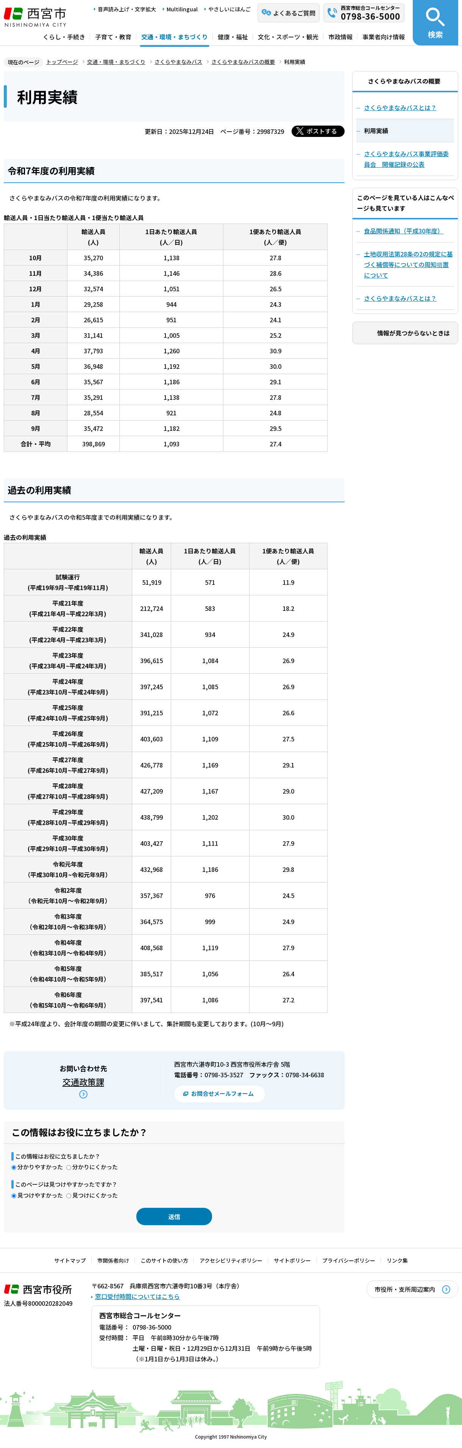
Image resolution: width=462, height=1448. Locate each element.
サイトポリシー (292, 1260)
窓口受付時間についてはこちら (137, 1296)
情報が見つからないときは (413, 332)
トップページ (62, 61)
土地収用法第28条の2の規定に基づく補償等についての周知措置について (408, 264)
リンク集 (397, 1260)
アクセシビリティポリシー (231, 1260)
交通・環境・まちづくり (174, 36)
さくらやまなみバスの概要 (243, 61)
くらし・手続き (64, 36)
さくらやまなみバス (178, 61)
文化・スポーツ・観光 (288, 36)
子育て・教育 (113, 36)
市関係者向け (113, 1260)
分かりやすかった (40, 1167)
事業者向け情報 (383, 36)
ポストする (322, 130)
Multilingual (182, 9)
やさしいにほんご (229, 9)
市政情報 (340, 36)
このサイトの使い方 (164, 1260)
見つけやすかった (40, 1195)
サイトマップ (70, 1260)
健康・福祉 (233, 36)
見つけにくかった (95, 1195)
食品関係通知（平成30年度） (403, 230)
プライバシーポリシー (348, 1260)
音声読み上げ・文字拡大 (127, 9)
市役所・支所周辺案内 (405, 1289)
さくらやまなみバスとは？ (400, 298)
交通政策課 (83, 1081)
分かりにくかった (95, 1167)
